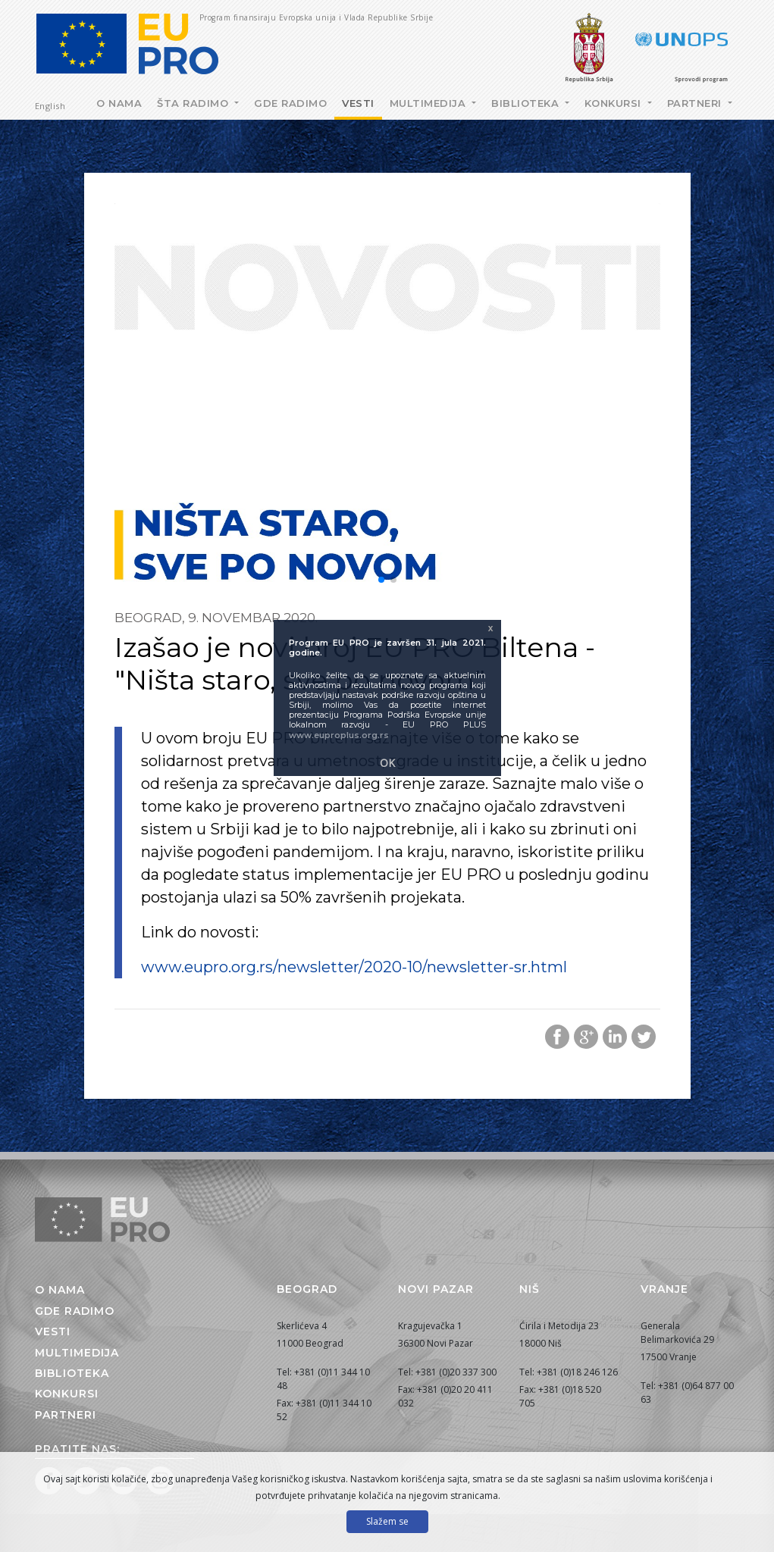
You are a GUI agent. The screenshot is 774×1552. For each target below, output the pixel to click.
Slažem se (387, 1521)
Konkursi (614, 103)
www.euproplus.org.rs (339, 735)
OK (387, 763)
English (50, 105)
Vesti (358, 103)
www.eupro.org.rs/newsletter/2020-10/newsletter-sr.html (354, 967)
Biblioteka (526, 103)
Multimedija (429, 103)
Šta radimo (194, 103)
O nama (119, 103)
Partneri (696, 103)
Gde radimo (290, 103)
